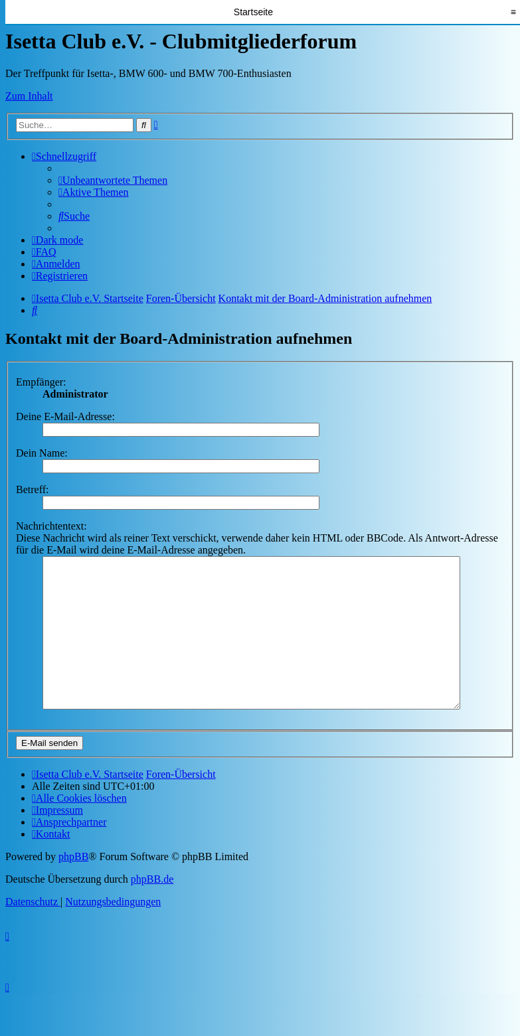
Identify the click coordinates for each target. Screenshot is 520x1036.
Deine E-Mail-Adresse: (65, 416)
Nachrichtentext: (51, 526)
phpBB (73, 886)
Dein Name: (42, 453)
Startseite (253, 12)
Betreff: (32, 489)
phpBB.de (152, 909)
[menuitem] (112, 180)
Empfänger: (41, 382)
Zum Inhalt (29, 96)
